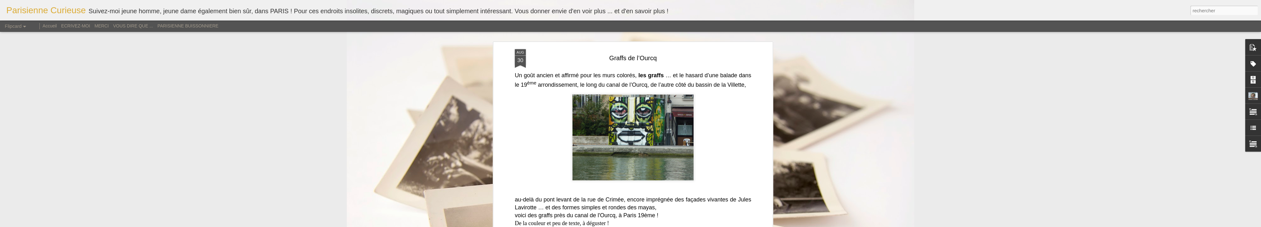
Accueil (50, 25)
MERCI (102, 25)
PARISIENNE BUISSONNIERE (187, 25)
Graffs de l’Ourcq (633, 58)
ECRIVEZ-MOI (75, 25)
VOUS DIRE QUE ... (133, 25)
